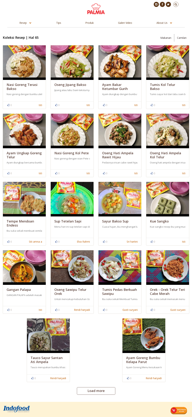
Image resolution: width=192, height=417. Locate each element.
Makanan (165, 37)
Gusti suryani (130, 310)
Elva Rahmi (83, 241)
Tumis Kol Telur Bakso (162, 86)
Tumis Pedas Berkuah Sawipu (119, 291)
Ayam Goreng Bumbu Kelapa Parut (143, 360)
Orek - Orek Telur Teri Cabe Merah (167, 291)
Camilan (182, 37)
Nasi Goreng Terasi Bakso (22, 86)
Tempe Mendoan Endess (20, 223)
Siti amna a (35, 241)
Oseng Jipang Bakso (70, 84)
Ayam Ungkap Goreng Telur (24, 155)
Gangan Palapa (19, 289)
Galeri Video (125, 22)
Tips (58, 22)
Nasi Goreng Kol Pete (71, 153)
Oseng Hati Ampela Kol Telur (165, 155)
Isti (40, 105)
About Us (161, 22)
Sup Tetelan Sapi (67, 221)
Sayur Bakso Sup (115, 221)
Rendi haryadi (82, 310)
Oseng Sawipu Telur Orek (70, 291)
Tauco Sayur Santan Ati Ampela (47, 360)
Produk (89, 22)
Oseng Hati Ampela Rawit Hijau (117, 155)
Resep (23, 22)
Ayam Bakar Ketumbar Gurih (115, 86)
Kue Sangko (159, 221)
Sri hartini (132, 241)
